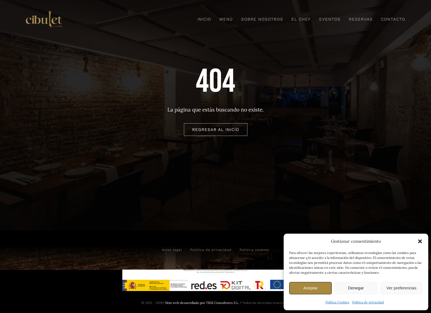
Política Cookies (337, 302)
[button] (420, 241)
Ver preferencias (401, 288)
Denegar (356, 288)
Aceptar (310, 288)
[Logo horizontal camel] (44, 13)
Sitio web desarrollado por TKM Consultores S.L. (202, 303)
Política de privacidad (368, 302)
